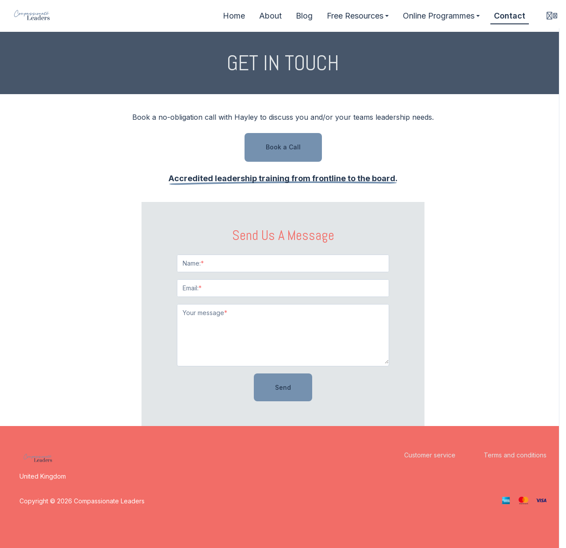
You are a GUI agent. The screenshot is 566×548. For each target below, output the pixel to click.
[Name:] (283, 263)
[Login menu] (552, 16)
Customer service (429, 455)
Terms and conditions (515, 455)
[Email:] (283, 288)
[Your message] (283, 333)
